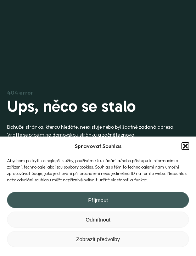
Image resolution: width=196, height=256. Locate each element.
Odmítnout (97, 220)
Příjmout (98, 200)
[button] (185, 146)
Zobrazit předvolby (98, 239)
